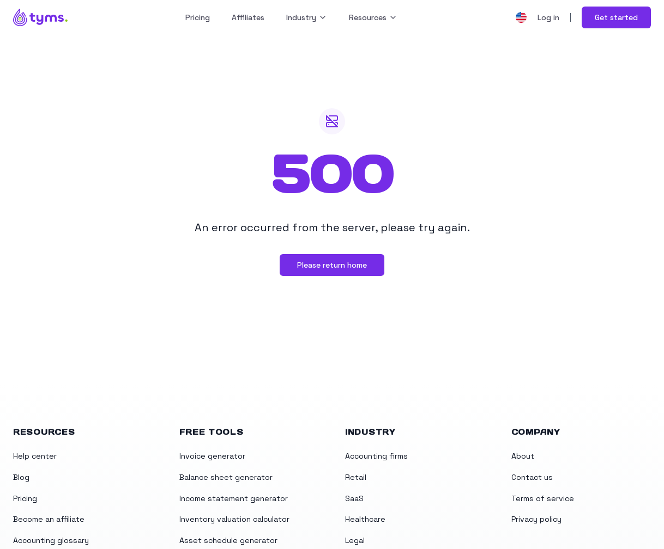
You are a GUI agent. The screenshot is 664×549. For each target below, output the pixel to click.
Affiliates (248, 17)
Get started (616, 17)
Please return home (332, 265)
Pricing (197, 17)
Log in (548, 17)
